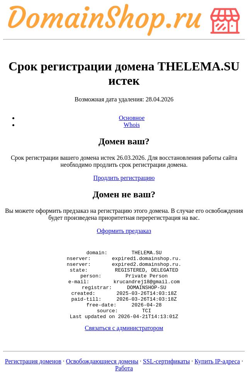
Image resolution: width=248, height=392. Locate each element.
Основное (132, 118)
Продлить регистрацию (124, 178)
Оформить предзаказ (124, 231)
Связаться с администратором (124, 342)
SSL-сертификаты (166, 375)
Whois (132, 125)
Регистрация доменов (33, 375)
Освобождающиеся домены (102, 375)
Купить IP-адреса (217, 375)
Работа (124, 382)
